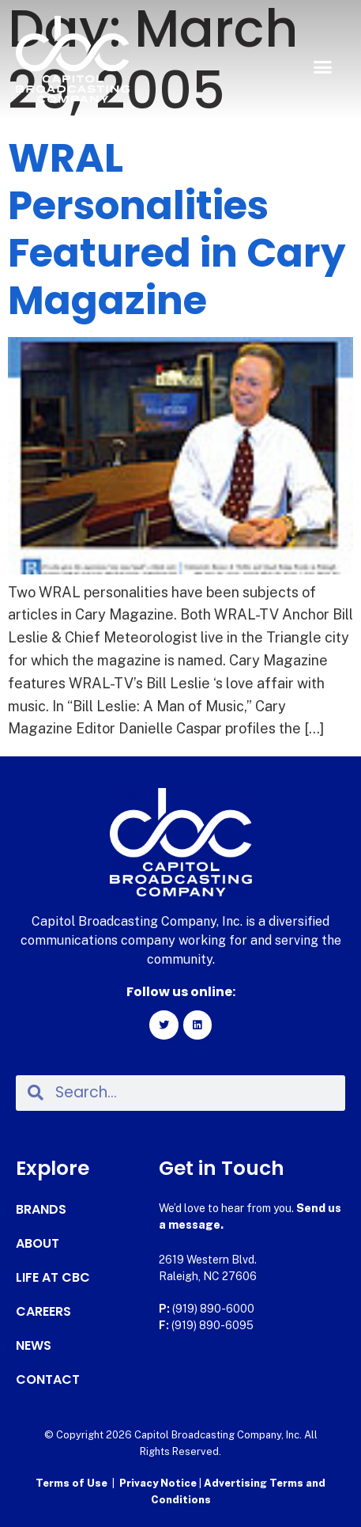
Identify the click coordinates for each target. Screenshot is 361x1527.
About (37, 1244)
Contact (48, 1380)
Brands (41, 1210)
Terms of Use (71, 1483)
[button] (322, 67)
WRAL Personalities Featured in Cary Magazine (177, 229)
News (33, 1346)
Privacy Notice (159, 1483)
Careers (43, 1312)
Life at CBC (53, 1278)
